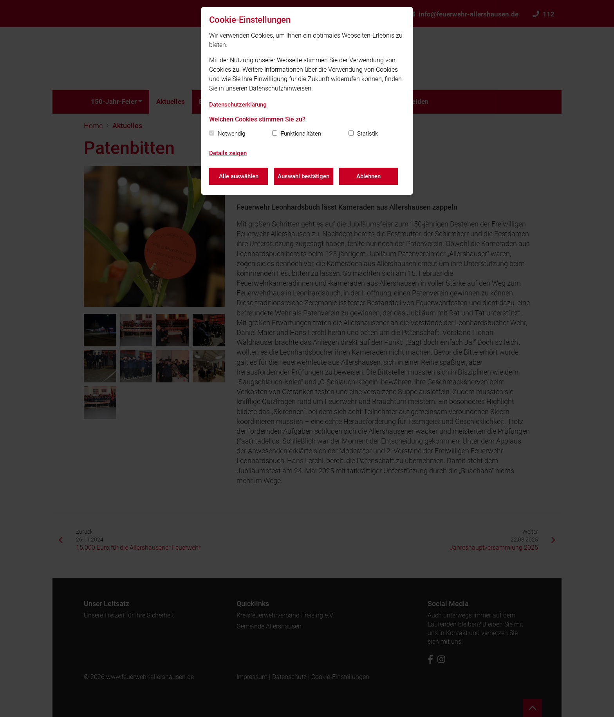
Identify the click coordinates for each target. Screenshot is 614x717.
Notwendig (231, 133)
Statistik (367, 133)
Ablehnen (368, 176)
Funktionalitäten (301, 133)
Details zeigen (228, 153)
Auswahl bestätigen (303, 176)
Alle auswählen (238, 176)
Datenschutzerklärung (238, 104)
